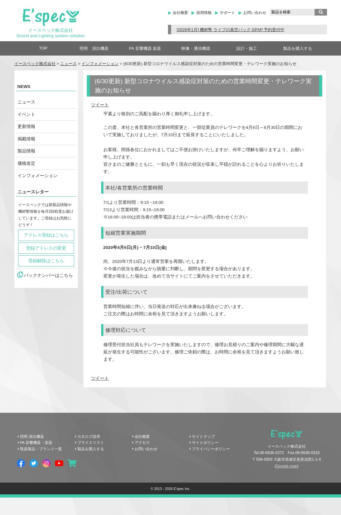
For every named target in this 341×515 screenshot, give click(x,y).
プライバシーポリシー (211, 449)
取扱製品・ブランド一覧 (41, 449)
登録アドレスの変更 (46, 248)
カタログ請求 (88, 436)
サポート (227, 13)
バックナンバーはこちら (45, 274)
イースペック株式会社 (35, 63)
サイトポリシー (205, 443)
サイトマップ (203, 436)
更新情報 (26, 126)
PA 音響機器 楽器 (145, 48)
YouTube (59, 463)
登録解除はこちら (46, 260)
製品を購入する (297, 48)
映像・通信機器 (195, 48)
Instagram (46, 463)
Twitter (33, 463)
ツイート (100, 105)
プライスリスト (90, 443)
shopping (72, 463)
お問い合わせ (254, 13)
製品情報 (26, 151)
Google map (286, 466)
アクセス (142, 443)
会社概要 (180, 13)
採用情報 (204, 13)
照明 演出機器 (94, 48)
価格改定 (26, 163)
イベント (26, 114)
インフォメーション (100, 63)
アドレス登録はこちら (46, 235)
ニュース (68, 63)
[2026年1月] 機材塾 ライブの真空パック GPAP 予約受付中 (230, 29)
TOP (43, 48)
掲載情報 (26, 139)
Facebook (21, 463)
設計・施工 (246, 48)
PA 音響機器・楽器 (36, 443)
